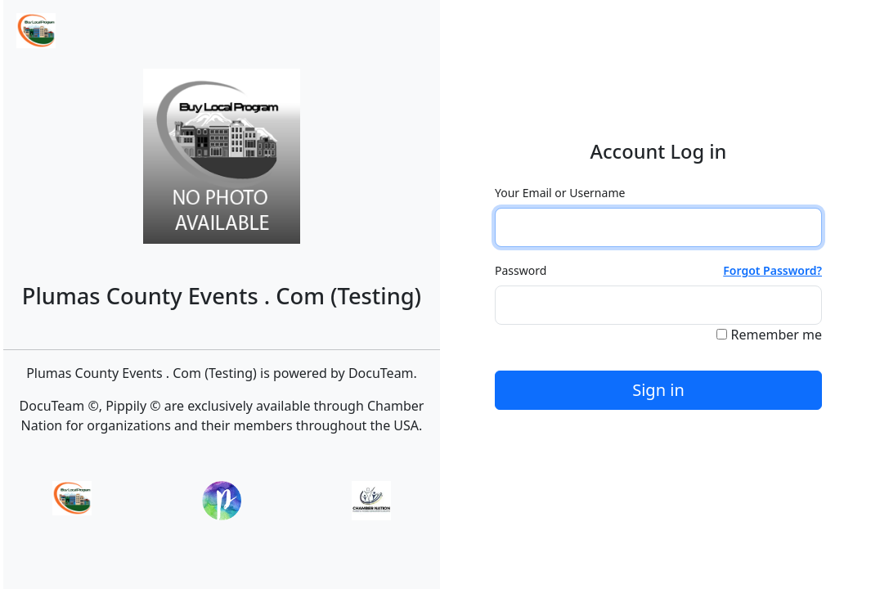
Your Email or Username (560, 192)
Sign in (658, 390)
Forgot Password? (772, 270)
